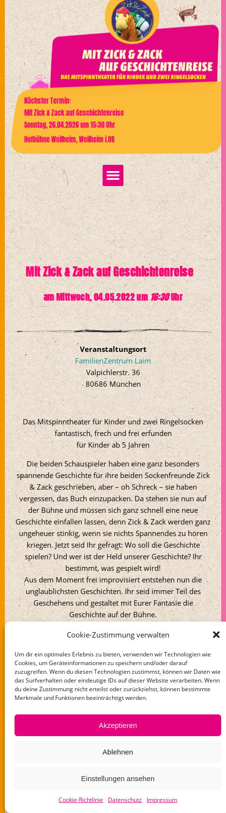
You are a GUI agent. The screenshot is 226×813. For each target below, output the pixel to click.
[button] (216, 634)
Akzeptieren (118, 725)
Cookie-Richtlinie (81, 800)
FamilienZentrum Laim (113, 390)
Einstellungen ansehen (118, 778)
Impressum (162, 800)
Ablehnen (118, 752)
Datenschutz (125, 800)
